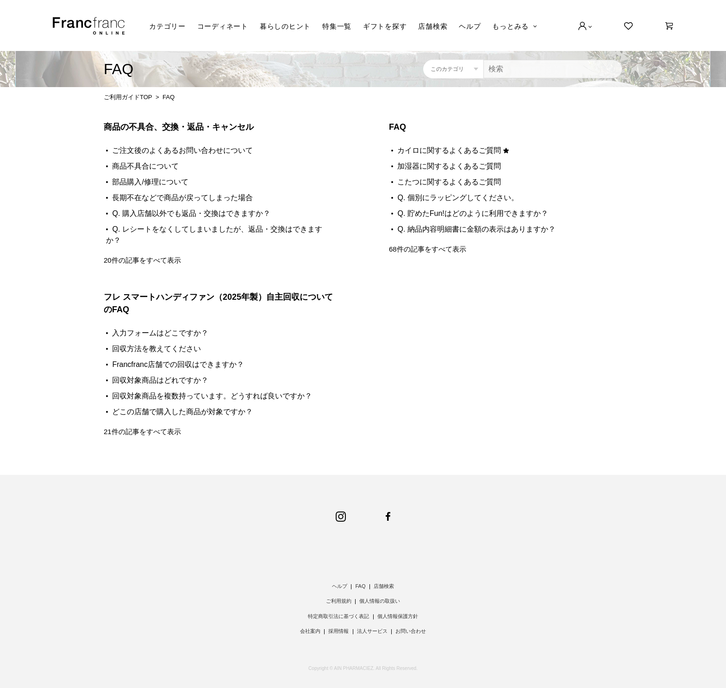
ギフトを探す (385, 26)
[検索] (552, 69)
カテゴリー (167, 26)
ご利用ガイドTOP (128, 97)
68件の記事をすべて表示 (427, 249)
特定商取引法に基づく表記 (338, 616)
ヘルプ (470, 26)
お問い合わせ (410, 631)
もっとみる (510, 26)
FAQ (397, 127)
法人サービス (372, 631)
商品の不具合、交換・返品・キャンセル (179, 127)
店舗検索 (432, 26)
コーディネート (222, 26)
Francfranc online (89, 26)
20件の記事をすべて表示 (142, 260)
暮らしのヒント (285, 26)
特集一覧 (336, 26)
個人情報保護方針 (397, 616)
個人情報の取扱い (379, 601)
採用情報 (338, 631)
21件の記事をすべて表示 (142, 432)
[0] (669, 26)
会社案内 (310, 631)
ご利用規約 (338, 601)
